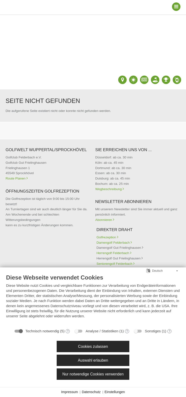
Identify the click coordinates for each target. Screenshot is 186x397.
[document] (93, 300)
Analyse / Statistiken (101, 331)
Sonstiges (153, 331)
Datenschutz (91, 392)
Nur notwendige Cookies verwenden (93, 374)
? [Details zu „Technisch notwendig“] (68, 331)
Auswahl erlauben (93, 360)
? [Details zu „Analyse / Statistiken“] (127, 331)
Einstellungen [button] (115, 392)
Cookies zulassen (93, 346)
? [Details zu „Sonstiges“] (169, 331)
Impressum (69, 392)
